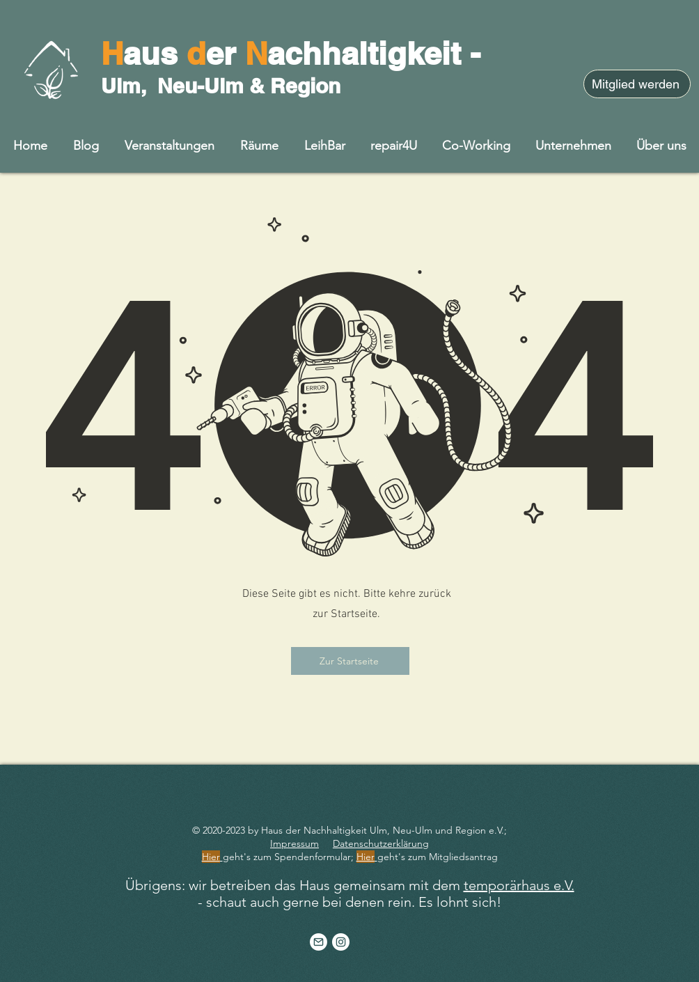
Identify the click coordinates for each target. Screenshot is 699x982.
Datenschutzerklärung (381, 843)
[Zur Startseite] (350, 661)
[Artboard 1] (318, 942)
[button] (661, 145)
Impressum (294, 843)
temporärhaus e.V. (519, 885)
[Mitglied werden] (637, 84)
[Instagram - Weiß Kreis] (341, 942)
